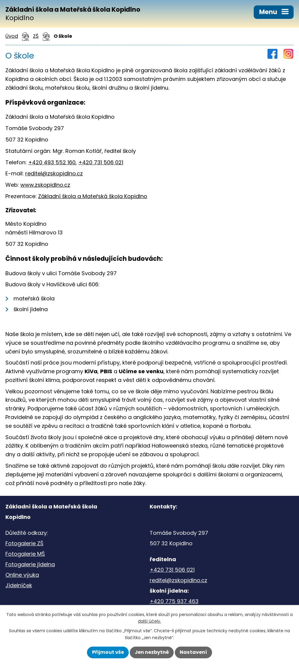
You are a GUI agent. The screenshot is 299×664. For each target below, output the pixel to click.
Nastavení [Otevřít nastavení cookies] (193, 652)
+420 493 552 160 (52, 162)
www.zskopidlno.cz (45, 185)
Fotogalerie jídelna (30, 564)
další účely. (149, 621)
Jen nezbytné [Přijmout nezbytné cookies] (152, 652)
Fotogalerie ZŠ (24, 543)
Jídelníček (18, 585)
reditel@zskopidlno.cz (54, 173)
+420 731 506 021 (100, 162)
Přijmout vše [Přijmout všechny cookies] (108, 652)
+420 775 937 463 (174, 601)
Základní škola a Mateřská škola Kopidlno (92, 196)
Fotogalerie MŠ (25, 554)
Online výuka (22, 575)
